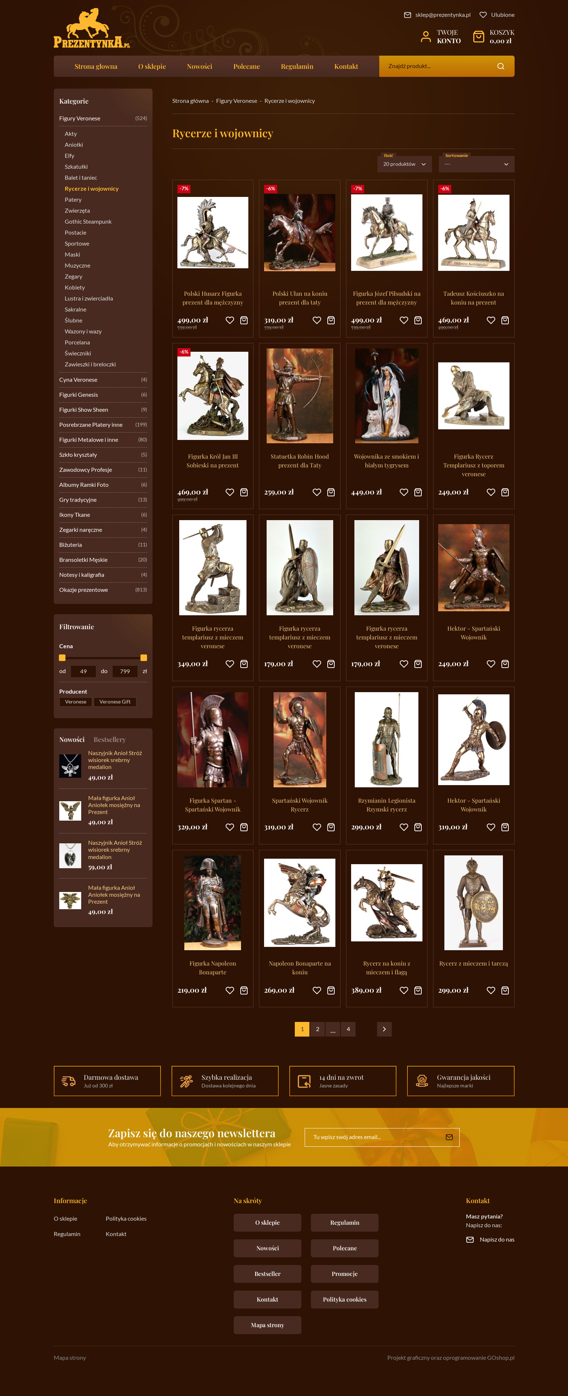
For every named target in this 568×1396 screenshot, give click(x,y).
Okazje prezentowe (103, 590)
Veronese (75, 702)
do (104, 671)
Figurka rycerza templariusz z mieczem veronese (212, 637)
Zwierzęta (77, 211)
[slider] (62, 657)
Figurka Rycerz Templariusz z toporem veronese (473, 465)
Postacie (75, 233)
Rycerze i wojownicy (92, 189)
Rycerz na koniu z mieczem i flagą (386, 967)
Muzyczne (77, 266)
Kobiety (75, 288)
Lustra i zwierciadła (89, 299)
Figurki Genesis (103, 395)
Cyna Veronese (103, 380)
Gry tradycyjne (103, 500)
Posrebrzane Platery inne (103, 425)
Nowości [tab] (72, 739)
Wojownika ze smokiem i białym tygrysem (386, 460)
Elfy (69, 156)
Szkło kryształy (103, 455)
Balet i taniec (81, 178)
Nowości (199, 66)
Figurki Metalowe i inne (103, 440)
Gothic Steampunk (88, 222)
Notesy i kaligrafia (103, 575)
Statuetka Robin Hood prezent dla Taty (300, 460)
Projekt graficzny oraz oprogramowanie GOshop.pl (451, 1358)
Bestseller (268, 1273)
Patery (73, 200)
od (62, 671)
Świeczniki (78, 354)
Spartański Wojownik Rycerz (300, 804)
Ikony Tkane (103, 515)
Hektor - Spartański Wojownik (473, 632)
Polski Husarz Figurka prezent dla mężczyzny (213, 298)
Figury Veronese (103, 119)
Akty (71, 134)
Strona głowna (96, 66)
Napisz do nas (497, 1240)
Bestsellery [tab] (110, 739)
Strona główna (190, 101)
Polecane (246, 66)
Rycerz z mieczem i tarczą (473, 963)
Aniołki (74, 145)
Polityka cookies (126, 1219)
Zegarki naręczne (103, 530)
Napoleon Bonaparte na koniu (300, 967)
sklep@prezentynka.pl (443, 15)
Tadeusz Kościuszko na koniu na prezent (473, 298)
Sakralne (75, 310)
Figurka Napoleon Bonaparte (212, 967)
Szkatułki (76, 167)
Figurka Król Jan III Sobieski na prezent (213, 460)
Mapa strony (267, 1325)
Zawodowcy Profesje (103, 470)
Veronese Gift (115, 702)
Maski (72, 255)
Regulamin (297, 66)
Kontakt (346, 66)
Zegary (73, 277)
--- (447, 164)
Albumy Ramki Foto (103, 485)
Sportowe (77, 244)
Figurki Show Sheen (103, 410)
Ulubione (503, 15)
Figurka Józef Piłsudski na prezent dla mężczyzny (387, 298)
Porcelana (77, 343)
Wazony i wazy (83, 332)
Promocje (345, 1273)
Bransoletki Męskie (103, 560)
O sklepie (152, 66)
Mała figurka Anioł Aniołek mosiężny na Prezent (114, 805)
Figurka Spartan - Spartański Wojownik (213, 804)
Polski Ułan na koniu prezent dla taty (299, 298)
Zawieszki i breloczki (90, 364)
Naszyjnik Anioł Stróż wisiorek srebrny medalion (115, 760)
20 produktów (399, 164)
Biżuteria (103, 545)
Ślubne (73, 321)
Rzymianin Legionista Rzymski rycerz (386, 804)
